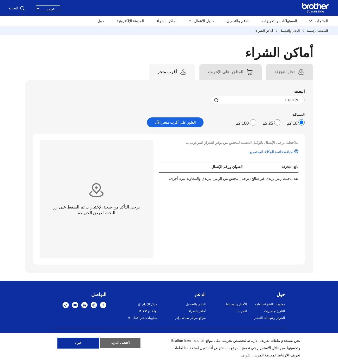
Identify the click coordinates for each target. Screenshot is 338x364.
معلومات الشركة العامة (270, 304)
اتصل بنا (242, 311)
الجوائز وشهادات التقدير (269, 318)
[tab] (284, 72)
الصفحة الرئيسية (317, 31)
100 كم (242, 123)
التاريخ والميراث (274, 311)
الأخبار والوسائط (236, 304)
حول (100, 21)
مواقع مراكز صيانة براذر (190, 318)
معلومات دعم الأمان (145, 318)
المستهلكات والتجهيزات (279, 21)
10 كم (292, 123)
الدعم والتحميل (238, 21)
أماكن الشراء (166, 21)
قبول (78, 344)
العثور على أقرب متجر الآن (175, 122)
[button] (323, 350)
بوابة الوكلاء (150, 311)
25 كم (267, 123)
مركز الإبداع (149, 304)
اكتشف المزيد (120, 344)
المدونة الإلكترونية (130, 21)
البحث (17, 8)
